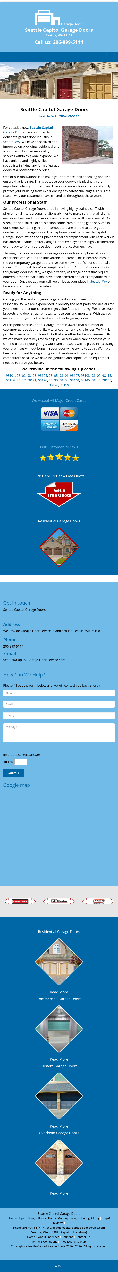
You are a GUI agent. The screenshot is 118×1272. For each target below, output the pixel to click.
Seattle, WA (48, 116)
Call (59, 1266)
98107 (74, 375)
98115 (106, 375)
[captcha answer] (20, 762)
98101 (10, 375)
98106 (64, 375)
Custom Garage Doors (59, 1066)
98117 (21, 380)
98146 (85, 380)
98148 (96, 380)
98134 (64, 380)
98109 (96, 375)
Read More (59, 992)
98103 (31, 375)
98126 (42, 380)
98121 (31, 380)
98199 (64, 385)
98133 (53, 380)
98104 (42, 375)
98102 (21, 375)
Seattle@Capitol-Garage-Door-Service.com (34, 660)
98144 (74, 380)
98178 (53, 385)
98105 (53, 375)
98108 (85, 375)
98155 (106, 380)
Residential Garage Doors (59, 521)
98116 (10, 380)
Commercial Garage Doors (59, 998)
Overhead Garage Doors (59, 1132)
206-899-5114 (68, 42)
